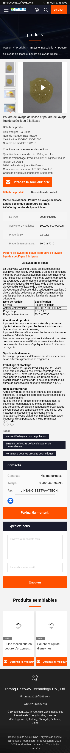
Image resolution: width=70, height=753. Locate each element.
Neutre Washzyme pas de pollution (26, 436)
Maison (7, 47)
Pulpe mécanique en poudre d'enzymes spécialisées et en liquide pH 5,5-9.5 (18, 646)
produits (21, 47)
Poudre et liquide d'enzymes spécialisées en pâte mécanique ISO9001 (51, 646)
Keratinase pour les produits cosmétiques (30, 453)
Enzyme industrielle (41, 47)
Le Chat (58, 9)
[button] (11, 111)
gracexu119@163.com (18, 2)
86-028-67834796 (55, 2)
